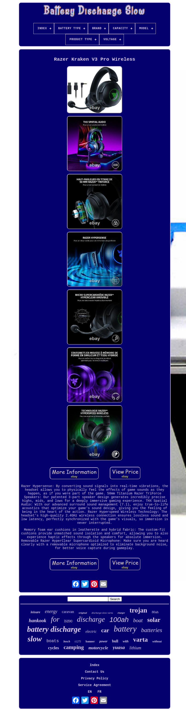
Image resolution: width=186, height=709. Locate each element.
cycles (53, 647)
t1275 (78, 641)
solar (153, 619)
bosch (67, 641)
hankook (37, 620)
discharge (91, 619)
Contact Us (94, 672)
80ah (155, 612)
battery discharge (54, 629)
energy (51, 611)
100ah (118, 619)
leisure (35, 612)
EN (90, 692)
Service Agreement (94, 685)
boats (52, 641)
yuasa (119, 647)
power (103, 641)
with (125, 641)
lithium (135, 648)
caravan (68, 612)
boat (138, 620)
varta (140, 639)
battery (125, 628)
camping (74, 647)
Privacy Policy (94, 678)
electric (90, 631)
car (105, 630)
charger (121, 613)
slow (35, 639)
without (157, 641)
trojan (138, 610)
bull (115, 641)
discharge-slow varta (102, 612)
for (55, 619)
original (83, 612)
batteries (151, 630)
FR (100, 692)
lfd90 (68, 621)
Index (94, 665)
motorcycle (98, 647)
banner (90, 641)
